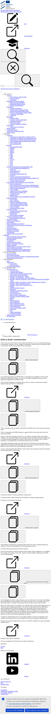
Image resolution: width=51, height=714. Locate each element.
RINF (11, 158)
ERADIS (12, 148)
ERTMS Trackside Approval (17, 288)
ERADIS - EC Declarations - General (19, 276)
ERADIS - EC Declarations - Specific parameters (22, 278)
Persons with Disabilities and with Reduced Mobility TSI (24, 178)
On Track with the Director (13, 266)
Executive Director (15, 98)
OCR (11, 164)
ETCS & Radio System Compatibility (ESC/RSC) (22, 196)
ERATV (12, 151)
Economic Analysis (12, 228)
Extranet (3, 646)
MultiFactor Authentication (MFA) (19, 290)
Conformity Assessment (13, 231)
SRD (11, 154)
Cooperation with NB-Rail (16, 114)
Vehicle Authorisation (15, 312)
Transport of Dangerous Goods (14, 216)
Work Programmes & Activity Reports (16, 236)
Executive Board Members (17, 105)
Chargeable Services (12, 129)
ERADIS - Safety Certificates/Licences (20, 283)
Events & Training (11, 253)
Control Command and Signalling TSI (19, 168)
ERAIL (12, 149)
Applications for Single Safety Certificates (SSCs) (22, 137)
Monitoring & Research (13, 229)
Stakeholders (10, 107)
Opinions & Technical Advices (14, 238)
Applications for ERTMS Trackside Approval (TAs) (23, 139)
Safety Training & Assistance (17, 305)
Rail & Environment (12, 219)
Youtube (14, 676)
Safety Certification (15, 302)
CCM (11, 162)
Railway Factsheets (12, 245)
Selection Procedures (15, 306)
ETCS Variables (14, 189)
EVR (11, 161)
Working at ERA (14, 118)
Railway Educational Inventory (15, 258)
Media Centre (10, 262)
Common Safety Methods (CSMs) (18, 204)
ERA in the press (14, 265)
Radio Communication (15, 184)
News (8, 261)
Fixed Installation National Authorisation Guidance (23, 141)
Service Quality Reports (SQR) (18, 308)
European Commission (15, 108)
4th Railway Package (15, 313)
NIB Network (13, 213)
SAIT (11, 165)
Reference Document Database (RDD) (19, 296)
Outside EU (13, 115)
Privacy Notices (11, 132)
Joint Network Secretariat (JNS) (15, 233)
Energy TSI (13, 169)
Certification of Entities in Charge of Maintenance (19, 225)
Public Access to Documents (14, 315)
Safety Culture (13, 199)
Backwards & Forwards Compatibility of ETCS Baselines (24, 186)
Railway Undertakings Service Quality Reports (19, 249)
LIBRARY (6, 235)
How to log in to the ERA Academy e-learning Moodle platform (23, 256)
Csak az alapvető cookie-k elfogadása (36, 710)
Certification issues (15, 194)
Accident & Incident (12, 209)
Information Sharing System (17, 208)
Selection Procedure (15, 122)
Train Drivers (10, 226)
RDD (11, 155)
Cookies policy (4, 694)
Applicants (9, 135)
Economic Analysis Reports (14, 242)
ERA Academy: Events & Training (18, 275)
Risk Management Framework (17, 218)
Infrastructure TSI (14, 172)
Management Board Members (17, 102)
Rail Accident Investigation (17, 215)
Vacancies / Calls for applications (18, 119)
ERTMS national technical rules (18, 192)
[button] (2, 319)
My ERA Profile (14, 292)
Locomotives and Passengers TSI (18, 174)
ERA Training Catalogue (13, 255)
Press (2, 683)
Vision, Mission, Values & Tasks (18, 97)
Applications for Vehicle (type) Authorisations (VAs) (23, 138)
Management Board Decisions (17, 104)
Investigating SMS (14, 212)
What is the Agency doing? (19, 359)
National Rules (10, 232)
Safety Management (12, 198)
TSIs (11, 310)
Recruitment (10, 117)
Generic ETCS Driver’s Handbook (18, 191)
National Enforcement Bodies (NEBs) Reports (18, 251)
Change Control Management (17, 188)
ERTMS (12, 286)
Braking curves (14, 195)
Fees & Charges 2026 (15, 142)
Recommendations (11, 239)
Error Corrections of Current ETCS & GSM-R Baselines (24, 185)
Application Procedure (15, 121)
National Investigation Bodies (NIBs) (19, 111)
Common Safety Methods (16, 272)
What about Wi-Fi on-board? (19, 527)
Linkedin (15, 664)
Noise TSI (12, 175)
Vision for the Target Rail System (15, 131)
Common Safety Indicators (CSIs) (18, 211)
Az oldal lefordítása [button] (8, 319)
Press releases (13, 263)
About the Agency (14, 270)
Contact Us (15, 397)
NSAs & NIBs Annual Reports (14, 248)
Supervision (13, 309)
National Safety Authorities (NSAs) (19, 109)
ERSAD (12, 152)
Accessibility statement (6, 692)
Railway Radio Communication (18, 295)
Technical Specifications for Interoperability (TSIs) (20, 166)
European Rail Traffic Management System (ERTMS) (20, 182)
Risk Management (14, 300)
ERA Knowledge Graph (16, 147)
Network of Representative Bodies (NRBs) (21, 112)
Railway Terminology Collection (15, 243)
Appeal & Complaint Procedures (18, 124)
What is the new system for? (19, 477)
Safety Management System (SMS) (19, 205)
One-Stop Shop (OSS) (15, 144)
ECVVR (12, 159)
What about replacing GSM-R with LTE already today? (25, 582)
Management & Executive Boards (15, 101)
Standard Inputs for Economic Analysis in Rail (18, 246)
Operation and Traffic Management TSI (20, 176)
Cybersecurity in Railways (13, 221)
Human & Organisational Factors (18, 202)
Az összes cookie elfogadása (15, 710)
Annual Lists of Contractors (17, 127)
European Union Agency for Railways (10, 88)
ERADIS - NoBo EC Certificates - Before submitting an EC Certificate (28, 282)
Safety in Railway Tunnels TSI (18, 179)
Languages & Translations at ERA (9, 691)
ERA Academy (10, 222)
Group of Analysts (14, 206)
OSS (2, 648)
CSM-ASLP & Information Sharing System (21, 273)
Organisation (13, 100)
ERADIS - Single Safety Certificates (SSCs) (21, 285)
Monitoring (13, 289)
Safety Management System (17, 303)
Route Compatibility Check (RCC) (15, 223)
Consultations (10, 241)
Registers (9, 145)
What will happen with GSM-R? (20, 411)
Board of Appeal (11, 128)
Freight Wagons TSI (15, 171)
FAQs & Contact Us (12, 269)
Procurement (10, 125)
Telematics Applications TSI (17, 181)
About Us (9, 95)
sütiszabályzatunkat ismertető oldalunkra (20, 703)
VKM (11, 157)
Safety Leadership (14, 201)
